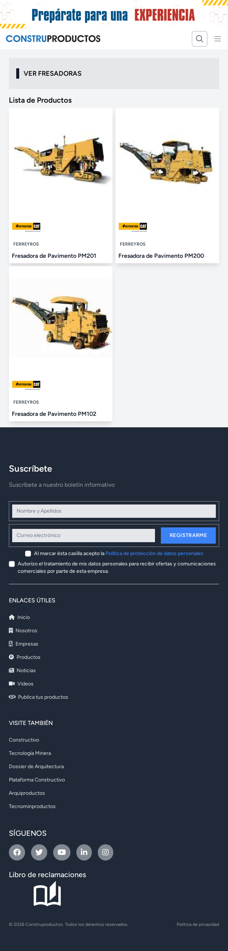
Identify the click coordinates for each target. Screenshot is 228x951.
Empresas (23, 644)
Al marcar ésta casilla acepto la (118, 553)
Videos (21, 684)
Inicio (19, 617)
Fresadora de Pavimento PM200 (161, 255)
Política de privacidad (198, 924)
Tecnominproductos (32, 806)
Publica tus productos (38, 697)
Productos (25, 657)
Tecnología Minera (30, 753)
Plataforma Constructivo (37, 780)
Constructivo (24, 740)
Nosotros (23, 630)
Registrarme (188, 535)
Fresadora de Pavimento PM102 (54, 413)
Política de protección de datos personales (154, 553)
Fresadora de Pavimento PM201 (54, 255)
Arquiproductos (27, 793)
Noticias (22, 670)
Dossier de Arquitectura (36, 766)
